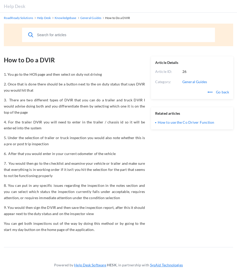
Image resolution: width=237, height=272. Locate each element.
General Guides (194, 82)
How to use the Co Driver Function (186, 122)
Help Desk (14, 6)
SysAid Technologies (166, 265)
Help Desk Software (90, 265)
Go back (218, 92)
